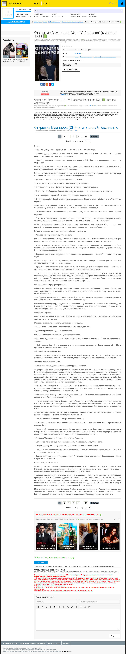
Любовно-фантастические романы (105, 57)
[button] (38, 607)
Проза (54, 14)
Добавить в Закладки (15, 22)
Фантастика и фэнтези (23, 16)
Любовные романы (22, 14)
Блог (45, 3)
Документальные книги (78, 16)
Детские (91, 14)
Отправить (114, 636)
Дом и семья (93, 16)
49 (86, 137)
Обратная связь (54, 643)
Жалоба (45, 94)
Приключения (38, 14)
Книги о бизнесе (57, 16)
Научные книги (76, 14)
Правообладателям (10, 643)
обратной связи (67, 651)
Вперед (94, 137)
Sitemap (66, 643)
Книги (37, 3)
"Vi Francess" (79, 53)
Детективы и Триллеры (41, 16)
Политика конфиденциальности (32, 643)
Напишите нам (64, 94)
